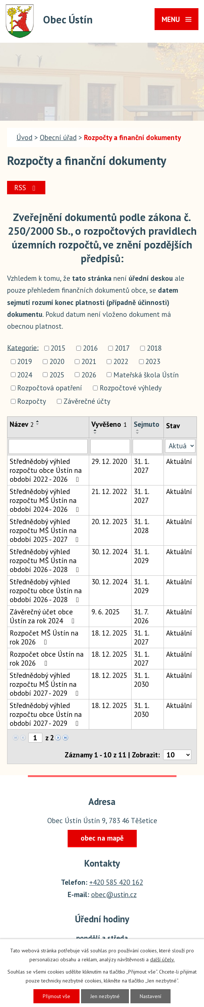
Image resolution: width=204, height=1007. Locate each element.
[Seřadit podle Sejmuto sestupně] (138, 433)
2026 (88, 374)
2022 (120, 361)
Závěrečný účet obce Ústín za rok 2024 (43, 616)
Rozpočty (31, 401)
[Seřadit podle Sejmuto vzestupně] (138, 430)
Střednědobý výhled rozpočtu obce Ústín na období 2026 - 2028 (46, 590)
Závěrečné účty (87, 401)
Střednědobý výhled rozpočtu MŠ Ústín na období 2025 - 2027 (45, 530)
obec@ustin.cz (114, 894)
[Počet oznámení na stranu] (177, 755)
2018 (154, 348)
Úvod (24, 137)
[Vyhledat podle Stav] (180, 446)
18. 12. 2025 (109, 632)
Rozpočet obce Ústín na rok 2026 (47, 658)
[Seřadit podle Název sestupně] (38, 424)
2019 (24, 361)
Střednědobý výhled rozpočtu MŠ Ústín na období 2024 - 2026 (46, 500)
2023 (152, 361)
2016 (90, 348)
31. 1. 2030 (141, 680)
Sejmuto (146, 424)
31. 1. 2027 (141, 466)
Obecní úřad (58, 137)
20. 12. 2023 (109, 521)
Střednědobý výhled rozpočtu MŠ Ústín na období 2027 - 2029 (45, 684)
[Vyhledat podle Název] (48, 446)
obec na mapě (102, 838)
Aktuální (179, 461)
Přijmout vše (56, 996)
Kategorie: (23, 347)
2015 (58, 348)
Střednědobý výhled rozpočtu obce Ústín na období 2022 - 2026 (46, 470)
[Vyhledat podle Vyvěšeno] (110, 446)
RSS (26, 187)
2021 (88, 361)
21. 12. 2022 (109, 491)
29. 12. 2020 (109, 461)
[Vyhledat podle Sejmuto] (147, 446)
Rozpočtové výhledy (131, 388)
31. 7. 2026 (141, 616)
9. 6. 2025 (105, 611)
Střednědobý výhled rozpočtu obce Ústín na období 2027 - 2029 (46, 714)
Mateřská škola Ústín (146, 374)
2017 (122, 348)
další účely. (162, 959)
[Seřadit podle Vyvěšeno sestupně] (95, 433)
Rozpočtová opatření (49, 388)
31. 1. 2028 (141, 526)
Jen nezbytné (105, 996)
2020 (56, 361)
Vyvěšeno (109, 424)
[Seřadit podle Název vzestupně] (38, 421)
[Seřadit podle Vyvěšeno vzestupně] (95, 430)
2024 (24, 374)
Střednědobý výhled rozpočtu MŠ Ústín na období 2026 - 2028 (46, 560)
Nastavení (150, 996)
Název (22, 424)
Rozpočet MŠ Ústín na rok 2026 (44, 637)
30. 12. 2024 (109, 551)
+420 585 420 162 (116, 882)
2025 (56, 374)
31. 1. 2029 (141, 556)
